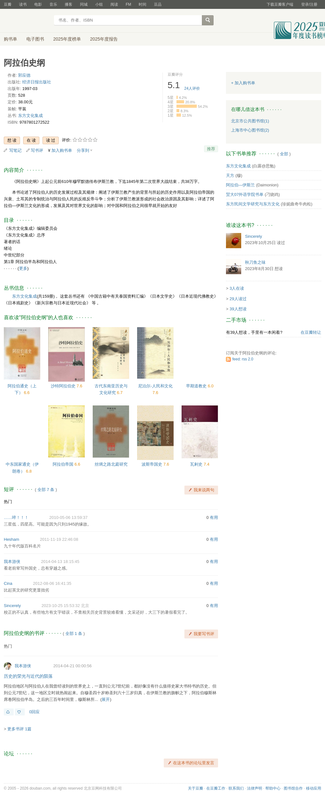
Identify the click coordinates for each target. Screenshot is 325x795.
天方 (230, 175)
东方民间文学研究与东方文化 (253, 204)
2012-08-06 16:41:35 (52, 583)
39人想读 (237, 309)
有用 (214, 517)
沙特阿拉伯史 (64, 386)
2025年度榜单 (67, 39)
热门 (8, 501)
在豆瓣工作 (215, 788)
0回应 (34, 711)
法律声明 (254, 788)
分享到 (83, 150)
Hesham (11, 539)
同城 (84, 4)
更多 (23, 268)
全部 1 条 (73, 633)
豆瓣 (7, 4)
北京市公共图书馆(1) (250, 121)
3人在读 (236, 288)
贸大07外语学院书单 (244, 194)
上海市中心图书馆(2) (250, 130)
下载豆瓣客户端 (280, 4)
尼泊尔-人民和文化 (155, 386)
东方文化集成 (30, 115)
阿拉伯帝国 (64, 464)
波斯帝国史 (152, 464)
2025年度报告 (104, 39)
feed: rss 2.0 (242, 359)
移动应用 (313, 788)
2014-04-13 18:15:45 (60, 561)
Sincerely (12, 605)
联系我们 (236, 788)
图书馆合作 (293, 788)
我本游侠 (12, 561)
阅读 (114, 4)
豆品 (158, 4)
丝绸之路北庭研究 (111, 464)
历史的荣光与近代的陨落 (28, 676)
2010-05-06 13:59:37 (68, 517)
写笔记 (15, 150)
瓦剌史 (197, 464)
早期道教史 (197, 386)
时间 (142, 4)
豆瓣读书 (27, 21)
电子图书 (35, 39)
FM (128, 4)
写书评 (37, 150)
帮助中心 (273, 788)
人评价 (192, 88)
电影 (38, 4)
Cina (8, 583)
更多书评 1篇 (19, 729)
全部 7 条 (45, 489)
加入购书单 (61, 150)
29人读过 (237, 298)
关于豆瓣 (195, 788)
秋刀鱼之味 (255, 262)
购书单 (10, 39)
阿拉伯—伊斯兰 (240, 185)
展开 (106, 699)
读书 (23, 4)
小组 (99, 4)
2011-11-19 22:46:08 (59, 539)
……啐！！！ (16, 517)
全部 (284, 154)
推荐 (211, 148)
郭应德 (24, 75)
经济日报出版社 (36, 82)
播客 (68, 4)
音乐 (53, 4)
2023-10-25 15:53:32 (61, 605)
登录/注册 (309, 4)
